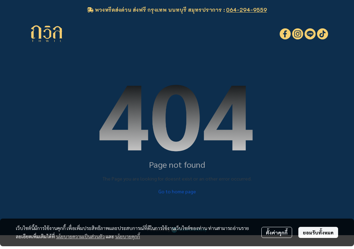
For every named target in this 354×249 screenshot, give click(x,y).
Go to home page (177, 191)
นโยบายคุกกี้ (127, 236)
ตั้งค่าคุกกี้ (277, 232)
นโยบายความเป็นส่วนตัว (80, 236)
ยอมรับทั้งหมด (318, 232)
